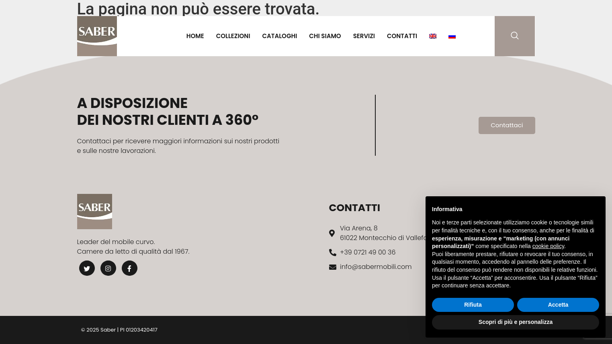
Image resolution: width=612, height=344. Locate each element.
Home (195, 36)
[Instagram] (108, 268)
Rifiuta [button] (473, 304)
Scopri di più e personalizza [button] (516, 322)
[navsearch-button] (515, 36)
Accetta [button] (558, 304)
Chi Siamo (325, 36)
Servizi (364, 36)
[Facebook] (130, 268)
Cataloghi (279, 36)
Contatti (402, 36)
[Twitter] (87, 268)
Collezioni (233, 36)
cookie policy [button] (548, 246)
